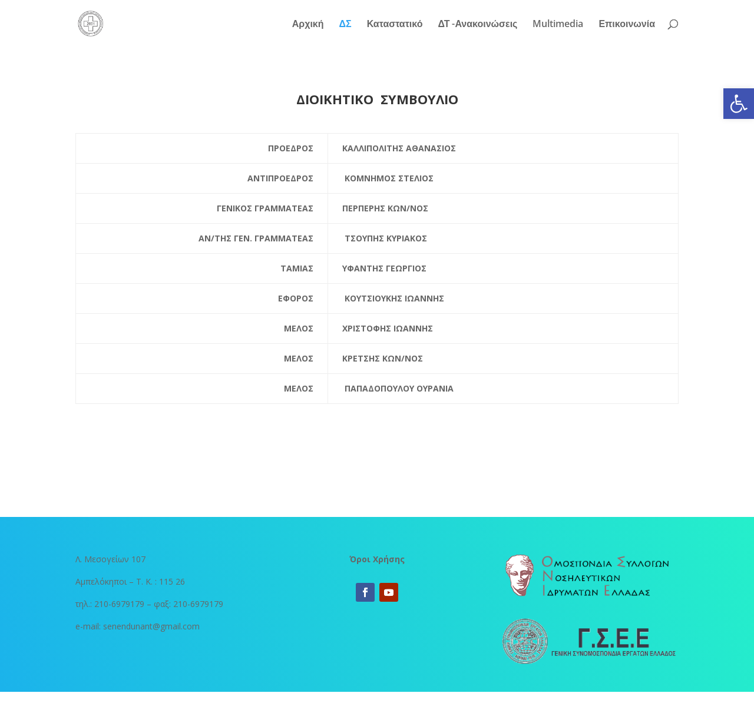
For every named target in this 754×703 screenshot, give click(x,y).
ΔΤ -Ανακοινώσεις (477, 24)
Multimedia (558, 24)
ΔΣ (345, 24)
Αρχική (308, 24)
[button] (738, 103)
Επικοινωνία (626, 24)
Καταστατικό (395, 24)
